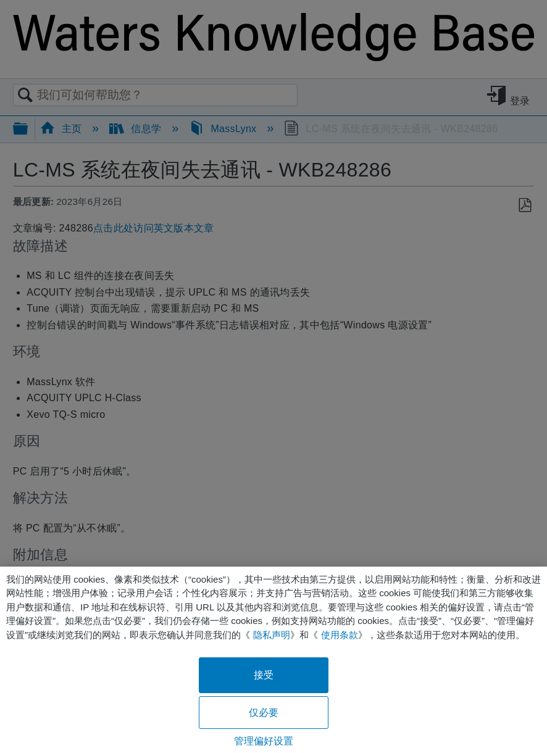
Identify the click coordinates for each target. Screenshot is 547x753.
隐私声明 (271, 635)
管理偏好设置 (264, 741)
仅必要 (263, 712)
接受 (264, 675)
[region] (273, 660)
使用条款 (339, 635)
